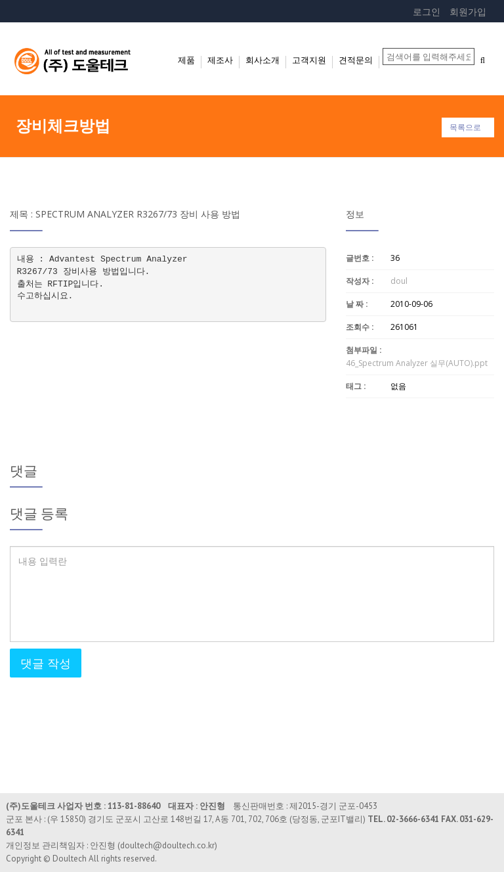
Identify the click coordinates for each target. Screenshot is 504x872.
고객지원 (309, 60)
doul (399, 281)
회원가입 (468, 11)
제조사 (220, 60)
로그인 (426, 11)
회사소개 (262, 60)
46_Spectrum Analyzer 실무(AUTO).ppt (417, 363)
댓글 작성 (45, 663)
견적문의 (356, 60)
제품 (186, 60)
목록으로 (465, 127)
